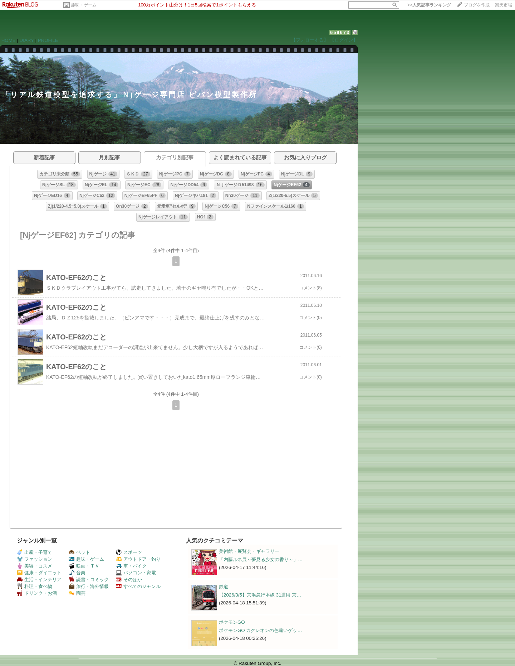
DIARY (27, 40)
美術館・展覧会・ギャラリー (249, 551)
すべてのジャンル (138, 586)
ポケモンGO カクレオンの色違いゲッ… (260, 630)
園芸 (77, 593)
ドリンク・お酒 (37, 593)
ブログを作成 (477, 5)
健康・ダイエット (39, 572)
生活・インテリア (39, 579)
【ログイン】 (344, 40)
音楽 (77, 572)
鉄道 (223, 586)
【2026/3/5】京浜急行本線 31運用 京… (260, 595)
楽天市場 (503, 5)
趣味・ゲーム (84, 5)
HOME (8, 40)
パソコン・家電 (136, 572)
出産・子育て (34, 552)
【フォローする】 (309, 40)
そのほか (129, 579)
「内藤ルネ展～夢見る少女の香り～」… (261, 559)
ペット (79, 552)
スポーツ (129, 552)
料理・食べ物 (34, 586)
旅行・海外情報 (89, 586)
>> (429, 5)
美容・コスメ (34, 566)
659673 (340, 32)
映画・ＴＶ (84, 566)
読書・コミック (89, 579)
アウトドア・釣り (138, 559)
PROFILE (48, 40)
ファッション (34, 559)
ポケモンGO (232, 622)
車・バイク (131, 566)
